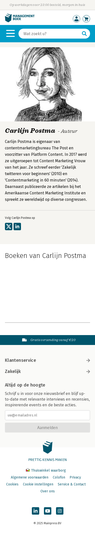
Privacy (75, 477)
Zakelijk (47, 371)
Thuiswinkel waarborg (46, 470)
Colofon (59, 477)
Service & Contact (72, 484)
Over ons (47, 491)
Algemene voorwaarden (29, 477)
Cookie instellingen (38, 484)
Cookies (12, 484)
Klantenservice (47, 360)
